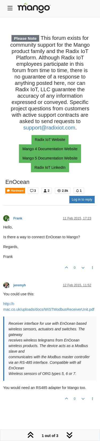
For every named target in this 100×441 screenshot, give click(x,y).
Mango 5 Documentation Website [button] (50, 158)
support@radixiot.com (49, 128)
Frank (17, 218)
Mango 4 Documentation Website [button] (50, 149)
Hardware (15, 190)
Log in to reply (82, 199)
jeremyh (19, 285)
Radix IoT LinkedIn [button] (49, 167)
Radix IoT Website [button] (50, 139)
